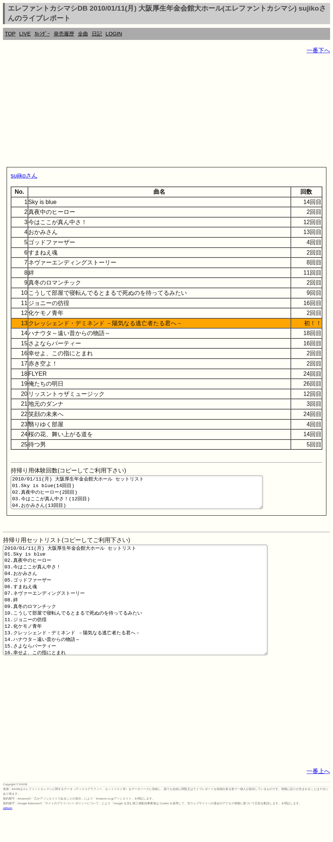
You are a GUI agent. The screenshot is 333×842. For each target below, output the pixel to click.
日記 (97, 34)
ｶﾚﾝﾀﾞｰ (42, 34)
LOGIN (114, 34)
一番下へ (318, 50)
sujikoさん (24, 176)
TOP (10, 34)
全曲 (83, 34)
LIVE (24, 34)
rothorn (7, 836)
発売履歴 (64, 34)
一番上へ (318, 800)
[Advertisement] (166, 112)
